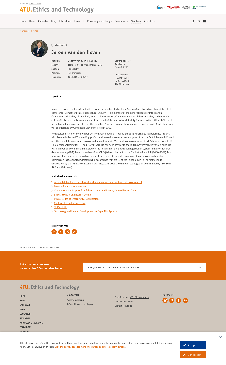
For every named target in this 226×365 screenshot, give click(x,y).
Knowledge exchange (99, 21)
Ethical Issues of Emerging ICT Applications (76, 198)
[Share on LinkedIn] (54, 231)
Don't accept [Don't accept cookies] (192, 354)
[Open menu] (204, 21)
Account (193, 21)
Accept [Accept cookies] (189, 345)
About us (149, 21)
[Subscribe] (201, 267)
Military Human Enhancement (69, 202)
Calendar (43, 21)
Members (136, 21)
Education (65, 21)
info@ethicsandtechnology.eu (80, 304)
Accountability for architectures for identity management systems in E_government (98, 182)
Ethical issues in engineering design (72, 194)
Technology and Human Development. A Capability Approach (86, 211)
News (32, 21)
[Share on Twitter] (67, 231)
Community (121, 21)
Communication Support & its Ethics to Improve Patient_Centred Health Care (95, 190)
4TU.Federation (35, 4)
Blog (53, 21)
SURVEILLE (60, 207)
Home (23, 21)
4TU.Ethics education (139, 297)
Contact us (73, 295)
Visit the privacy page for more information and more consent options (90, 346)
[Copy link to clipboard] (74, 231)
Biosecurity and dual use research (71, 186)
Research (79, 21)
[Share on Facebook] (60, 231)
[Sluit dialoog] (220, 337)
